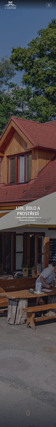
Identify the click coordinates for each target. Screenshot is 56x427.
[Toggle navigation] (49, 5)
